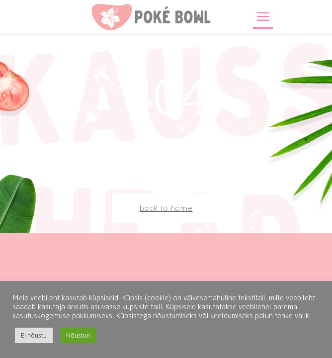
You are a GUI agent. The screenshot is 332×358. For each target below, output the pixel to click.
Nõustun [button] (78, 335)
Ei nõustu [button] (34, 335)
